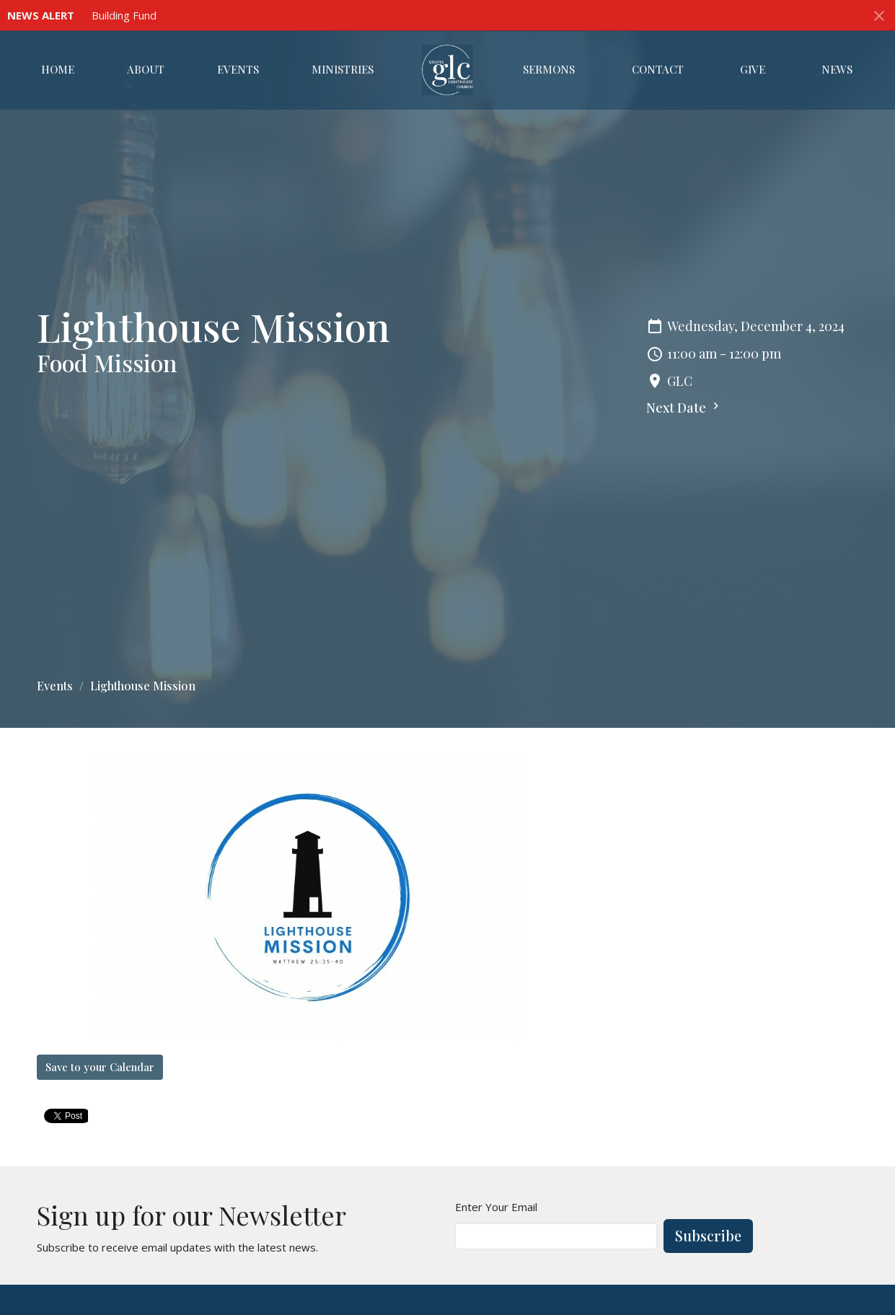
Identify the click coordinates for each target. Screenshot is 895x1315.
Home (57, 69)
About (145, 69)
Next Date (684, 407)
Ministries (343, 69)
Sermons (549, 69)
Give (752, 69)
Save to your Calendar (99, 1067)
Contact (658, 69)
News (836, 69)
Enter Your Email (496, 1207)
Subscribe (708, 1235)
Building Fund (124, 15)
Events (238, 69)
